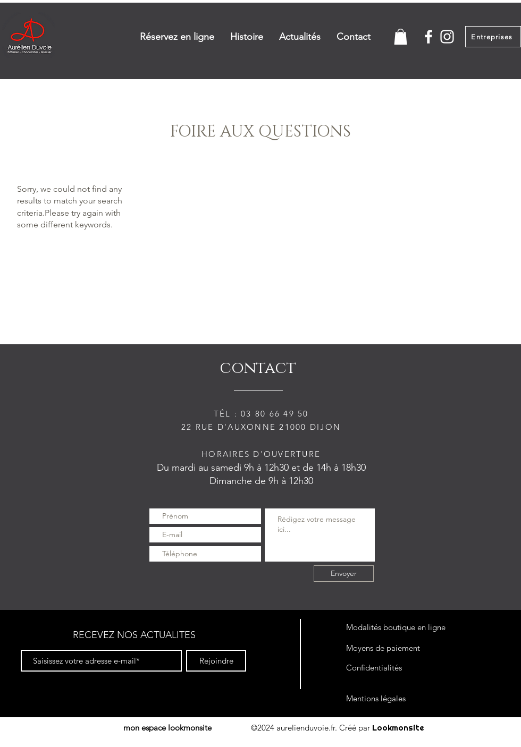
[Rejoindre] (216, 661)
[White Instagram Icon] (447, 37)
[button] (400, 37)
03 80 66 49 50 (275, 414)
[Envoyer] (344, 573)
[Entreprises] (493, 36)
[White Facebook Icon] (428, 37)
